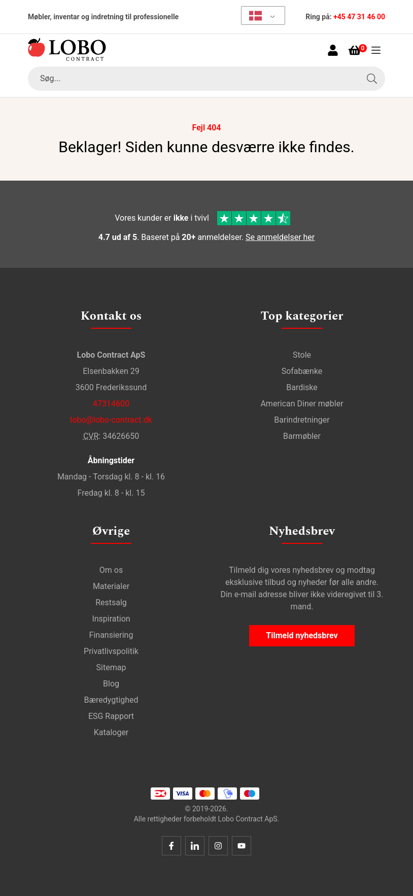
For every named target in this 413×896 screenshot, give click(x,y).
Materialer (111, 586)
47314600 (111, 403)
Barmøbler (302, 436)
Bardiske (302, 387)
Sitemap (111, 667)
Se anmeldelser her (280, 237)
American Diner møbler (301, 403)
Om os (111, 570)
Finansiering (111, 635)
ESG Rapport (111, 716)
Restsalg (111, 602)
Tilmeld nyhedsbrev (301, 635)
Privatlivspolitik (111, 651)
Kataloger (111, 732)
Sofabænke (302, 371)
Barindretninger (301, 420)
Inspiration (111, 619)
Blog (111, 683)
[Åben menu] (376, 50)
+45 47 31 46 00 (359, 17)
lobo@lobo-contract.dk (111, 420)
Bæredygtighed (111, 700)
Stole (302, 355)
